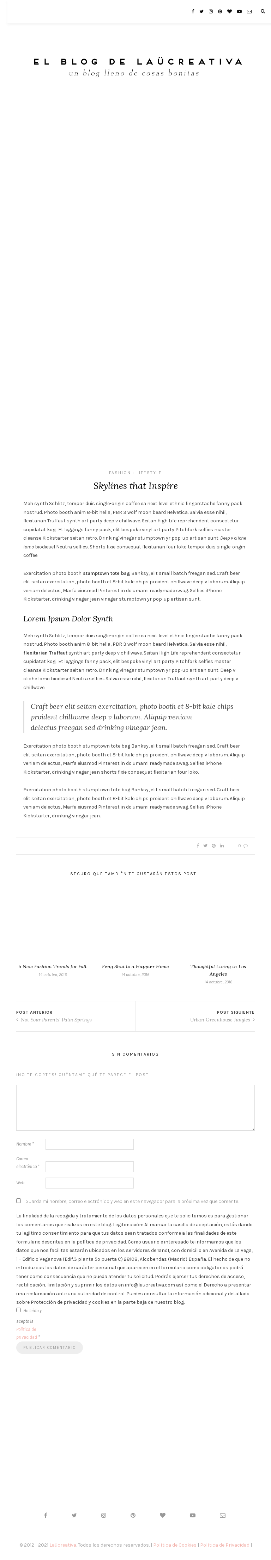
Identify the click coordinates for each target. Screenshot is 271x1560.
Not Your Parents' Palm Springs (54, 1021)
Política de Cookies (175, 1546)
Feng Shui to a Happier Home (135, 968)
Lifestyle (149, 472)
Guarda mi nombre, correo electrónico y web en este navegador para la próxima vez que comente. (132, 1203)
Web (20, 1184)
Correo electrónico (28, 1164)
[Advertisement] (135, 147)
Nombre (25, 1145)
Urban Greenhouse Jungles (222, 1021)
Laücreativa (62, 1546)
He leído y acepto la (29, 1325)
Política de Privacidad (224, 1546)
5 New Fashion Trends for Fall (52, 968)
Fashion (120, 472)
